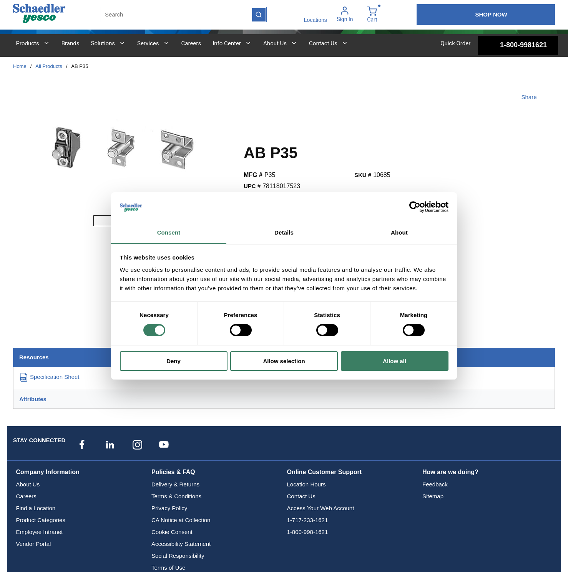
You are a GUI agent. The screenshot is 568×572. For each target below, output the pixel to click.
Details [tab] (284, 232)
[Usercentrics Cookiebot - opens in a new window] (414, 207)
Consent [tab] (169, 232)
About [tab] (399, 232)
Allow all (394, 361)
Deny (173, 361)
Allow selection (284, 361)
